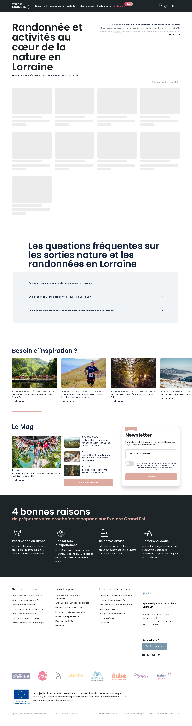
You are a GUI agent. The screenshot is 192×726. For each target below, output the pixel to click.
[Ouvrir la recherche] (159, 6)
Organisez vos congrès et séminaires (68, 601)
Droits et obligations (108, 613)
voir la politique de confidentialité (162, 474)
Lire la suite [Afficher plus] (174, 35)
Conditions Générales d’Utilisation (115, 599)
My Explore (119, 6)
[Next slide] (175, 417)
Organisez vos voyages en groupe (72, 606)
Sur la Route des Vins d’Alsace (26, 622)
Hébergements (56, 6)
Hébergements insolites (23, 608)
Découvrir (39, 6)
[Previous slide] (169, 417)
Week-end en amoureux (24, 617)
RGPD (177, 718)
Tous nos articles (88, 486)
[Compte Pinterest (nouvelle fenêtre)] (158, 659)
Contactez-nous (155, 651)
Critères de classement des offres (115, 608)
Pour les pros (65, 593)
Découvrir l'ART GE (64, 624)
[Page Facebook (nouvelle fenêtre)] (144, 659)
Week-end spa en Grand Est (26, 604)
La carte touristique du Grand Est (27, 613)
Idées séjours (87, 6)
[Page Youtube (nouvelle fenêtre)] (153, 659)
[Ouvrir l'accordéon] (96, 284)
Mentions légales (107, 622)
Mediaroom (61, 629)
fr (173, 6)
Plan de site (104, 626)
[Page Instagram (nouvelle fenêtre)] (148, 659)
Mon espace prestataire (67, 620)
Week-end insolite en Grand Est (27, 599)
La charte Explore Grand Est (112, 604)
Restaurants (104, 6)
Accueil (15, 75)
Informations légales (114, 593)
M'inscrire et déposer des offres (71, 615)
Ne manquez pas (24, 593)
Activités (72, 6)
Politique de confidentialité (112, 617)
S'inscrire (151, 480)
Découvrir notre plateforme (69, 611)
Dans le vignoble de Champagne (28, 626)
